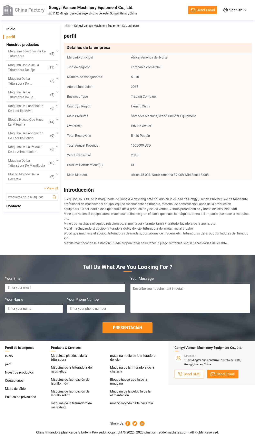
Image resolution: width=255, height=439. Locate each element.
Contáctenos (14, 381)
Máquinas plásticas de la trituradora (31, 53)
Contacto (13, 206)
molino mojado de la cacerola (31, 176)
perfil (10, 37)
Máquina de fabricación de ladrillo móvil (31, 108)
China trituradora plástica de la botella (63, 432)
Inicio (10, 29)
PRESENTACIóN (127, 327)
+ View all (51, 188)
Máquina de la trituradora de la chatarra (31, 95)
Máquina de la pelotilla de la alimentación (31, 149)
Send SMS (192, 374)
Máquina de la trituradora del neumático (31, 81)
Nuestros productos (22, 44)
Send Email (206, 10)
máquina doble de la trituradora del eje (31, 67)
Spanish (235, 10)
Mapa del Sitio (15, 389)
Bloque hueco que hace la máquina (31, 122)
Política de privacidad (20, 397)
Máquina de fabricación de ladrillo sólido (31, 135)
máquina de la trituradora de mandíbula (31, 163)
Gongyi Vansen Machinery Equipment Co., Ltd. (91, 7)
